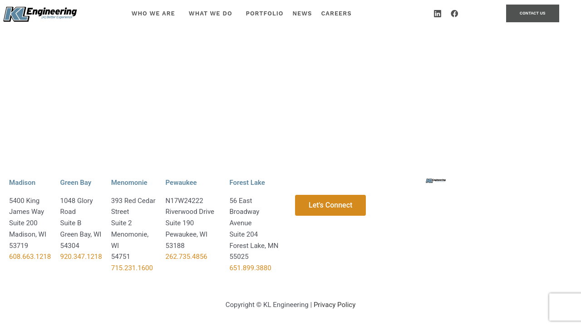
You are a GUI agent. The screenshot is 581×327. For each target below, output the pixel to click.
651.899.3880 (250, 268)
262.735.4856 (186, 257)
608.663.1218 (30, 257)
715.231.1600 (132, 268)
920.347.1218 (81, 257)
